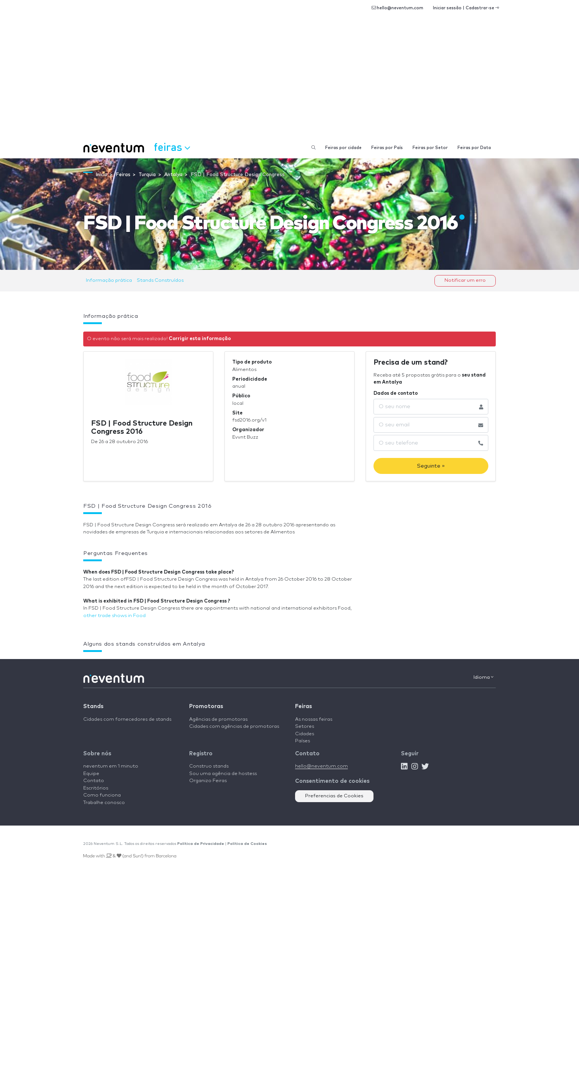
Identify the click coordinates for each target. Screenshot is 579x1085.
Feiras (303, 706)
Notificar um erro (465, 280)
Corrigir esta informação (200, 338)
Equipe (91, 773)
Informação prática (109, 280)
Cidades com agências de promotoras (234, 726)
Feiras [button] (172, 147)
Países (302, 741)
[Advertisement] (289, 82)
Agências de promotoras (218, 719)
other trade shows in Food (114, 615)
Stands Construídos (160, 280)
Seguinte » (431, 466)
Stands (93, 706)
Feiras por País (387, 148)
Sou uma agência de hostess (223, 773)
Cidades (304, 734)
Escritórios (95, 788)
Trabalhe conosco (104, 802)
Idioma (483, 677)
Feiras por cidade (343, 148)
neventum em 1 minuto (110, 766)
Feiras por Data (474, 148)
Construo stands (209, 766)
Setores (304, 726)
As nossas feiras (313, 719)
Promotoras (206, 706)
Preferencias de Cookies (334, 796)
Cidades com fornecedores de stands (127, 719)
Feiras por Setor (430, 148)
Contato (93, 780)
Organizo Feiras (208, 780)
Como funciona (102, 795)
